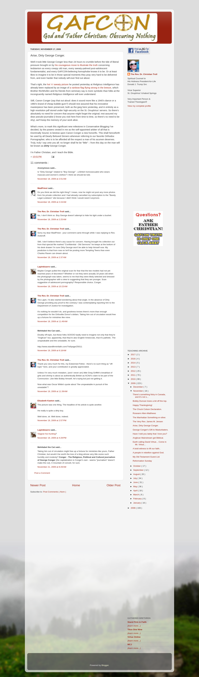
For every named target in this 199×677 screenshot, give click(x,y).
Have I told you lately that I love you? (150, 434)
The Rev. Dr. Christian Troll (51, 211)
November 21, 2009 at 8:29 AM (51, 467)
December (138, 387)
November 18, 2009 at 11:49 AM (52, 321)
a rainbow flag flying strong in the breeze (90, 87)
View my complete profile (139, 106)
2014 (133, 363)
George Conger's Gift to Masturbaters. (150, 430)
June (135, 482)
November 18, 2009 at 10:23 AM (52, 286)
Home (76, 485)
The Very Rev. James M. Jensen (148, 421)
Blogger (105, 665)
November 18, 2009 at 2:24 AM (51, 202)
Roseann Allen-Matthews (144, 413)
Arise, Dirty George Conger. (146, 425)
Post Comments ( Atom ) (54, 492)
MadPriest (42, 188)
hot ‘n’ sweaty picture (57, 84)
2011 (133, 375)
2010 (133, 379)
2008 (133, 508)
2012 (133, 371)
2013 (133, 367)
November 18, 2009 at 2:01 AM (51, 179)
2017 (133, 354)
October (137, 466)
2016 (133, 359)
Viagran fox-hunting (46, 434)
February (137, 498)
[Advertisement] (75, 520)
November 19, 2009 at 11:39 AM (52, 391)
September (138, 470)
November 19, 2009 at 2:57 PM (51, 420)
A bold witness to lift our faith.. (147, 448)
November (138, 391)
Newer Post (38, 485)
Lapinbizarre (44, 267)
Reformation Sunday (142, 461)
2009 (133, 383)
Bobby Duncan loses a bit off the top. (150, 401)
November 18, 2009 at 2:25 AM (51, 219)
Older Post (113, 485)
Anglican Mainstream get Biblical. (148, 438)
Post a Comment (42, 473)
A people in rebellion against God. (148, 452)
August (136, 474)
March (136, 494)
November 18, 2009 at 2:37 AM (51, 257)
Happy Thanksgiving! (142, 405)
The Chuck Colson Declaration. (147, 409)
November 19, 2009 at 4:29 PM (51, 438)
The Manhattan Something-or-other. (149, 417)
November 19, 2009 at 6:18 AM (51, 350)
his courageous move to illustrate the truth (76, 65)
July (135, 478)
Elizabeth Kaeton (46, 401)
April (135, 490)
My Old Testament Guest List (146, 457)
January (137, 503)
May (135, 486)
